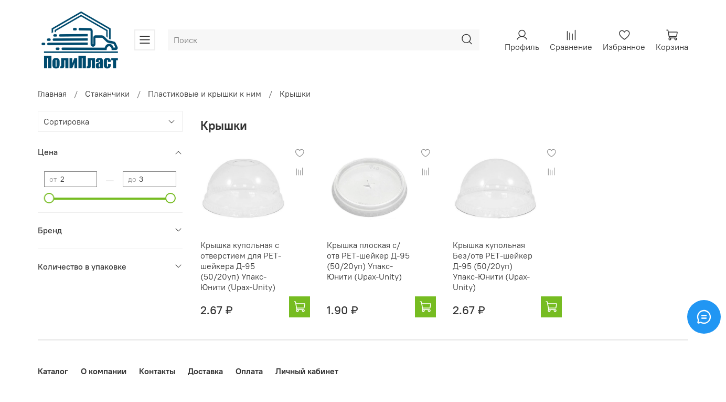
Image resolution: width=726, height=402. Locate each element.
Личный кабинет (306, 371)
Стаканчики (107, 93)
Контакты (157, 371)
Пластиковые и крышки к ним (204, 93)
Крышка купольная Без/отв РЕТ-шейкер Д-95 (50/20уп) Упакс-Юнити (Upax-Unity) (492, 266)
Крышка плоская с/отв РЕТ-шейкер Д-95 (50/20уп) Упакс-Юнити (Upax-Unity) (368, 261)
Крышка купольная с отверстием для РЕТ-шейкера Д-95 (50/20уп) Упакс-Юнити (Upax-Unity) (240, 266)
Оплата (249, 371)
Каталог (53, 371)
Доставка (205, 371)
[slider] (49, 198)
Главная (52, 93)
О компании (103, 371)
